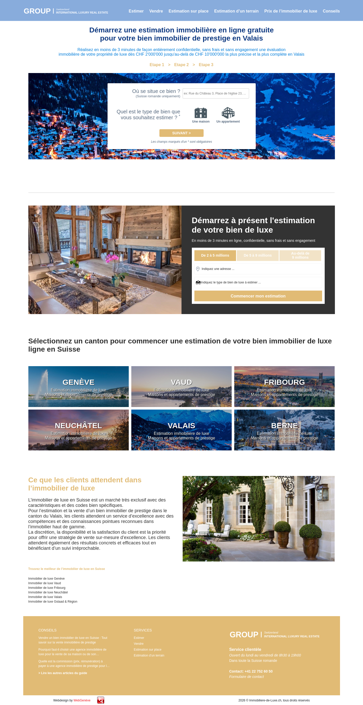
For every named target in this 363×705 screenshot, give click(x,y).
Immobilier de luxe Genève (46, 578)
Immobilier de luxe (68, 11)
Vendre (156, 11)
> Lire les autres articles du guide (63, 673)
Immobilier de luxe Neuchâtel (48, 592)
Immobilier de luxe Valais (45, 597)
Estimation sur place (189, 11)
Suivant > (181, 133)
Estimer (136, 11)
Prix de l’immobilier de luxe (290, 11)
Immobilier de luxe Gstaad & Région (52, 601)
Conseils (331, 11)
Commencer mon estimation (258, 296)
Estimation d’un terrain (236, 11)
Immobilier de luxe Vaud (44, 583)
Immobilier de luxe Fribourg (46, 588)
